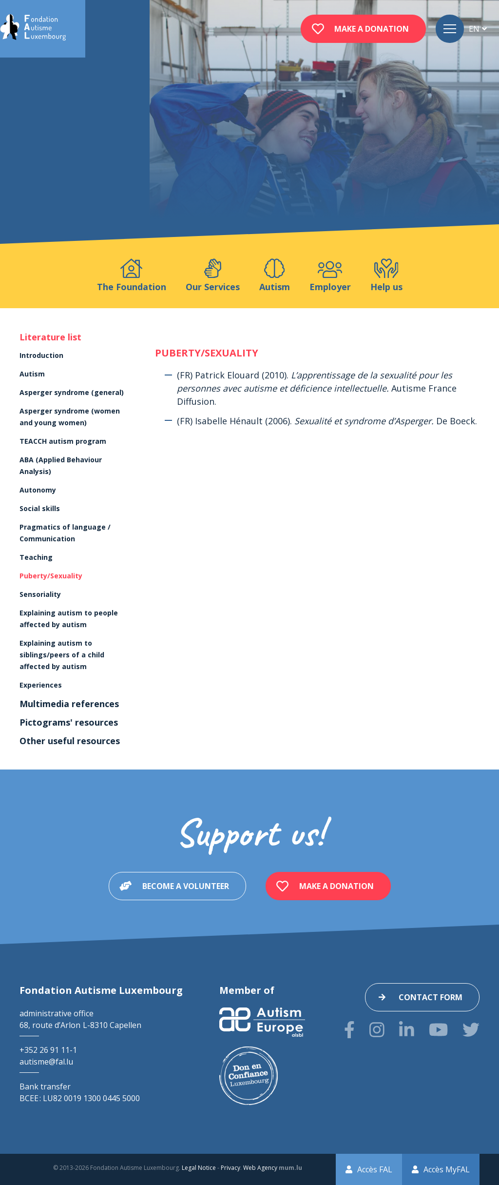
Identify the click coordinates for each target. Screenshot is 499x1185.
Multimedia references (69, 704)
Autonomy (37, 489)
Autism (32, 373)
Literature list (50, 337)
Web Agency (260, 1168)
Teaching (36, 557)
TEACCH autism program (62, 441)
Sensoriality (40, 594)
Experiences (40, 685)
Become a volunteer (185, 886)
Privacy (230, 1168)
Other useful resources (69, 741)
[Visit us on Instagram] (376, 1029)
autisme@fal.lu (46, 1061)
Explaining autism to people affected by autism (68, 618)
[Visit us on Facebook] (349, 1029)
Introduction (41, 355)
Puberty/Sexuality (50, 575)
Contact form (430, 997)
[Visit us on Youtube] (438, 1029)
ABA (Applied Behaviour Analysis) (60, 465)
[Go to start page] (33, 28)
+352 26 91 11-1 (48, 1050)
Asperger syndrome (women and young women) (69, 416)
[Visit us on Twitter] (471, 1029)
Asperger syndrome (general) (71, 392)
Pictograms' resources (68, 722)
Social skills (39, 508)
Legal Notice (199, 1168)
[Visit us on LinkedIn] (406, 1029)
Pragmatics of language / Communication (65, 532)
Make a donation (371, 28)
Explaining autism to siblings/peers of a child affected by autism (61, 654)
